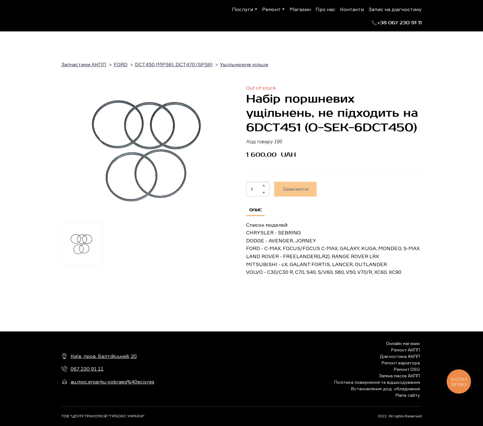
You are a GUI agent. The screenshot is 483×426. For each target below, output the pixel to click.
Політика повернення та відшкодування (377, 382)
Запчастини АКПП (83, 64)
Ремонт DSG (407, 369)
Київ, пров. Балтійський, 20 (104, 356)
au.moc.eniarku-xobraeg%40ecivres (112, 382)
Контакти (352, 9)
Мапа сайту (408, 395)
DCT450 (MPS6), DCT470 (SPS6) (174, 64)
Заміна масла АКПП (399, 375)
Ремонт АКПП (405, 349)
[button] (396, 23)
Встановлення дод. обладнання (385, 388)
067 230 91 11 (87, 369)
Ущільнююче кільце (244, 64)
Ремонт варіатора (401, 362)
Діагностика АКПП (400, 356)
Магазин (300, 9)
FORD (121, 64)
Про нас (325, 9)
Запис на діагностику (395, 9)
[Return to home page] (86, 15)
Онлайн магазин (403, 343)
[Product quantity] (256, 189)
